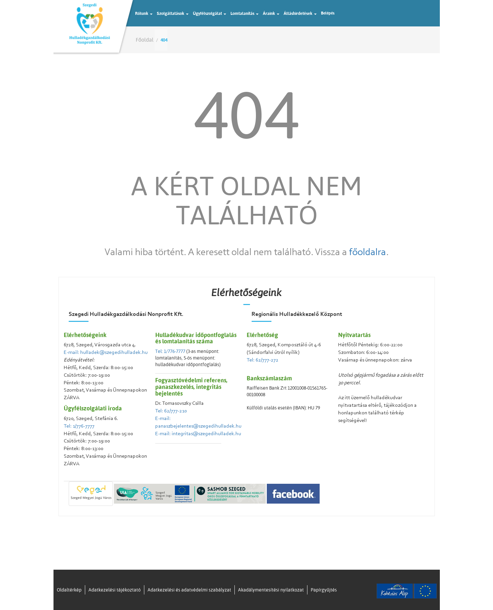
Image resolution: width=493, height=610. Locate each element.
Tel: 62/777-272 (262, 360)
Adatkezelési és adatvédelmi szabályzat (189, 590)
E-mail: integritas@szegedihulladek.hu (198, 434)
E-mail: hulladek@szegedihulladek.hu (106, 352)
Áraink (271, 13)
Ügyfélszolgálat (209, 13)
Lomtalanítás (244, 13)
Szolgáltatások (173, 13)
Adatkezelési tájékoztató (114, 590)
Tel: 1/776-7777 (79, 426)
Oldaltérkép (69, 590)
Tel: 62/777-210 (171, 411)
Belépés (328, 13)
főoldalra (367, 253)
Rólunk (144, 13)
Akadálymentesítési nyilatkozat (271, 590)
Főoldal (145, 39)
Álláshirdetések (300, 13)
